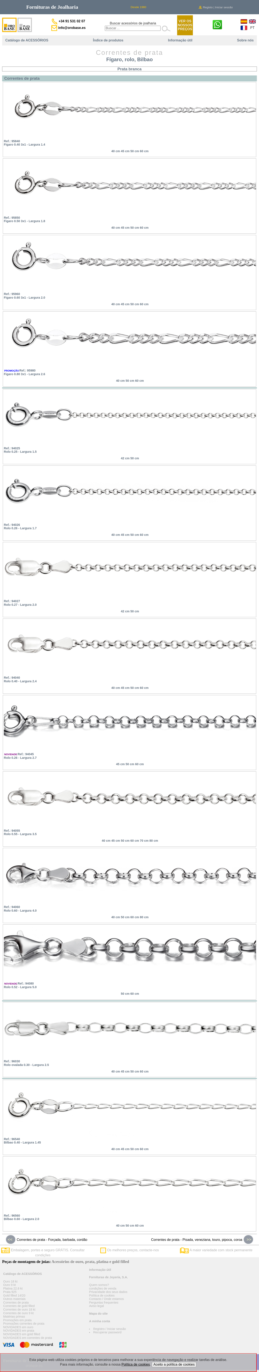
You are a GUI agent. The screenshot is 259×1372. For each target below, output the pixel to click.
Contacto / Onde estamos (106, 1299)
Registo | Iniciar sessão (216, 7)
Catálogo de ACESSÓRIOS (26, 40)
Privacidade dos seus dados (108, 1292)
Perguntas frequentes (103, 1302)
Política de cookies (102, 1295)
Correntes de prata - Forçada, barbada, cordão (46, 1239)
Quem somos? (99, 1285)
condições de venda (102, 1288)
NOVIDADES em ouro (18, 1327)
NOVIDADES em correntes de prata (27, 1337)
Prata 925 (9, 1292)
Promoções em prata (17, 1320)
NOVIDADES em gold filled (21, 1334)
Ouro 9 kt (9, 1285)
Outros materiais (14, 1299)
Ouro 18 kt (10, 1281)
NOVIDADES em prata (18, 1330)
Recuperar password (107, 1332)
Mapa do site (98, 1313)
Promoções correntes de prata (23, 1323)
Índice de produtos (108, 40)
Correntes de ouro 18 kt (19, 1309)
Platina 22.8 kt (13, 1288)
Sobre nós (245, 40)
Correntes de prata (16, 1302)
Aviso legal (96, 1306)
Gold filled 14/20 (14, 1295)
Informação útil (180, 40)
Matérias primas (14, 1316)
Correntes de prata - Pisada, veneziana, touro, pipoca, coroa (202, 1239)
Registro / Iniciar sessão (109, 1329)
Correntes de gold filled (19, 1306)
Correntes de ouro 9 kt (18, 1313)
